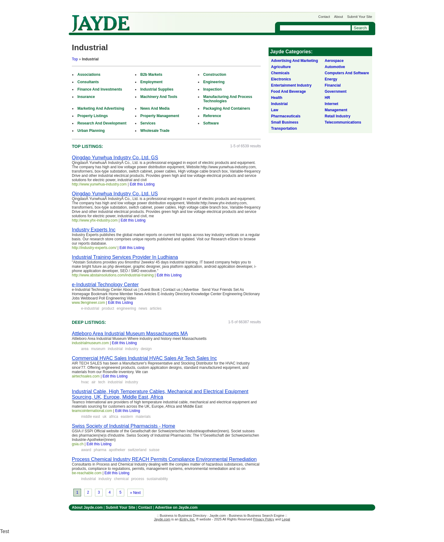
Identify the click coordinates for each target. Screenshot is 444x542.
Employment (151, 82)
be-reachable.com (86, 473)
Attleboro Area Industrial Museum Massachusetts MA (130, 333)
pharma (100, 450)
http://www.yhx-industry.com (95, 220)
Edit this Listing (142, 184)
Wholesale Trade (155, 130)
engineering (126, 308)
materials (143, 416)
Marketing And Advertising (100, 108)
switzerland (137, 450)
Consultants (88, 82)
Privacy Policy (263, 519)
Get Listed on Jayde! (173, 20)
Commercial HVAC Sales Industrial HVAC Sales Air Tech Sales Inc (144, 358)
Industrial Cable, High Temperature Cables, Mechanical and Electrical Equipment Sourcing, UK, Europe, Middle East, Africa (160, 394)
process (137, 479)
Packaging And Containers (226, 108)
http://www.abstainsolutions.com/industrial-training (113, 275)
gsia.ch (78, 444)
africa (113, 416)
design (146, 349)
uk (105, 416)
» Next (135, 493)
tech (101, 382)
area (84, 349)
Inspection (212, 89)
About (338, 16)
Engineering (213, 82)
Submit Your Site (359, 16)
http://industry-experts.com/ (94, 248)
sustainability (157, 479)
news (142, 308)
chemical (121, 479)
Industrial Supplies (156, 89)
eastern (127, 416)
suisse (154, 450)
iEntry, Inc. (187, 519)
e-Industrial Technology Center (105, 284)
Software (211, 123)
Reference (212, 116)
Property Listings (92, 116)
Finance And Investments (99, 89)
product (108, 308)
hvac (85, 382)
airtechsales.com (86, 376)
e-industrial (90, 308)
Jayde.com (101, 23)
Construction (214, 74)
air (94, 382)
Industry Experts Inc (93, 229)
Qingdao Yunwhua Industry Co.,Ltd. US (115, 193)
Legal (286, 519)
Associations (89, 74)
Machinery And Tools (158, 97)
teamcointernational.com (92, 411)
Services (147, 123)
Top (75, 59)
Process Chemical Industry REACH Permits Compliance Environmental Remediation (164, 459)
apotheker (117, 450)
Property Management (159, 116)
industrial (115, 349)
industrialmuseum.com (90, 343)
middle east (90, 416)
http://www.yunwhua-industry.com (99, 184)
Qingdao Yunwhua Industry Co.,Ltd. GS (115, 157)
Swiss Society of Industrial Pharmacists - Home (123, 426)
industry (131, 349)
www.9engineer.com (88, 302)
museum (98, 349)
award (86, 450)
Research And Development (101, 123)
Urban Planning (91, 130)
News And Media (155, 108)
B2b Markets (151, 74)
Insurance (86, 97)
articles (156, 308)
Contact (324, 16)
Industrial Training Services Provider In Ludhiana (125, 257)
